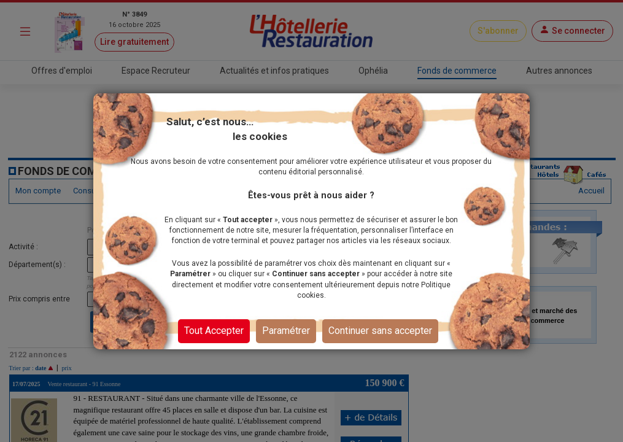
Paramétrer (286, 330)
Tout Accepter (214, 330)
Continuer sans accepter (380, 330)
